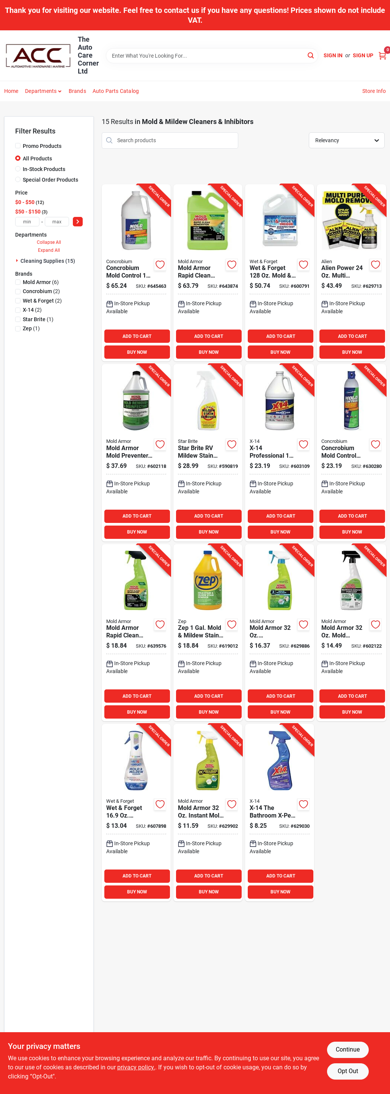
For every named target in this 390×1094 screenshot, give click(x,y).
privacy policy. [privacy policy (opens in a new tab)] (136, 1067)
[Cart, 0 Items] (382, 56)
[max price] (57, 221)
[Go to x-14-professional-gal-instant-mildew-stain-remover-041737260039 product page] (279, 453)
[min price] (27, 221)
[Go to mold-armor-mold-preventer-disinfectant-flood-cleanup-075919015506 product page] (136, 453)
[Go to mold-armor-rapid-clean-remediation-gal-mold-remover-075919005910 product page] (207, 273)
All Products (37, 158)
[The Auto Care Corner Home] (38, 55)
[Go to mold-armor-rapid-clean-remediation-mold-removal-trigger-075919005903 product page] (136, 633)
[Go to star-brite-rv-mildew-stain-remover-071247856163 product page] (207, 453)
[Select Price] (78, 221)
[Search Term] (212, 55)
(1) (38, 319)
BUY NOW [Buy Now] (137, 352)
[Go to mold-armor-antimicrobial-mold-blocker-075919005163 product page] (279, 633)
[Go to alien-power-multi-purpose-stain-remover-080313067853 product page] (351, 273)
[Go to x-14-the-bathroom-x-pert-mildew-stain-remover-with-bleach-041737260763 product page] (279, 812)
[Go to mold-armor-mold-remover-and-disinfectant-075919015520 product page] (351, 633)
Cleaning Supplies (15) (47, 261)
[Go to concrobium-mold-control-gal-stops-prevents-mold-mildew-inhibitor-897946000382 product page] (136, 273)
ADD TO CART (137, 336)
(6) (41, 282)
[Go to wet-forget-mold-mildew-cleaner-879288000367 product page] (279, 273)
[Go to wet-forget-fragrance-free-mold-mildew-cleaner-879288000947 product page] (136, 812)
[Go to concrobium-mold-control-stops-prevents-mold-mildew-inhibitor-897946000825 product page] (351, 453)
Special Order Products (50, 180)
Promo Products (42, 146)
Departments (41, 91)
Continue (348, 1049)
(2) (41, 291)
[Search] (311, 55)
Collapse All (49, 242)
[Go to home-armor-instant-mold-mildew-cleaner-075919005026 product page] (207, 812)
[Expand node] (17, 260)
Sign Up (363, 55)
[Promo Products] (17, 145)
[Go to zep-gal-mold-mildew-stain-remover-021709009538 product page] (207, 633)
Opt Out (348, 1071)
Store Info (374, 91)
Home (11, 91)
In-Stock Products (44, 169)
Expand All (49, 250)
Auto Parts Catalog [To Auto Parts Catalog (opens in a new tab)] (116, 91)
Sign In (333, 55)
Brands (77, 91)
